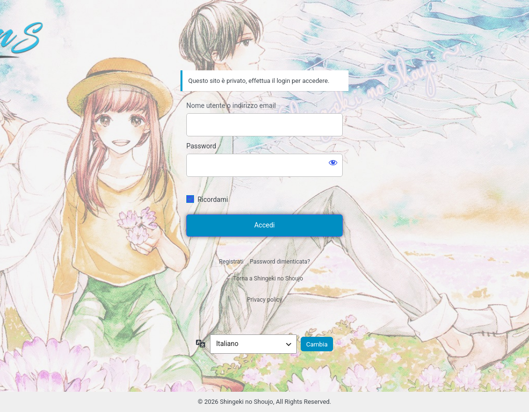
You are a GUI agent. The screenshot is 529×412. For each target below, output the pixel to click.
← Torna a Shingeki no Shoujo (264, 278)
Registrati (231, 261)
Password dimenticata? (280, 261)
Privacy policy (264, 299)
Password (201, 146)
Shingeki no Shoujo (264, 43)
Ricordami (212, 199)
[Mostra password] (333, 162)
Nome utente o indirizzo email (231, 105)
